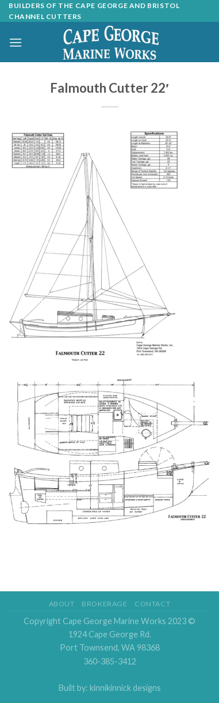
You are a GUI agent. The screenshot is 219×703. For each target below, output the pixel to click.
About (62, 603)
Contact (152, 603)
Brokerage (105, 603)
